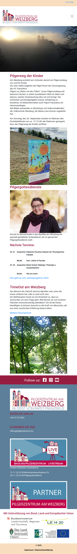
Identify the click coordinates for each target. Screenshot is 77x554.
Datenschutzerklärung (44, 550)
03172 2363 (69, 2)
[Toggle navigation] (72, 16)
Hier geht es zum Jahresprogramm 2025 (29, 278)
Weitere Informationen (20, 313)
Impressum (29, 550)
